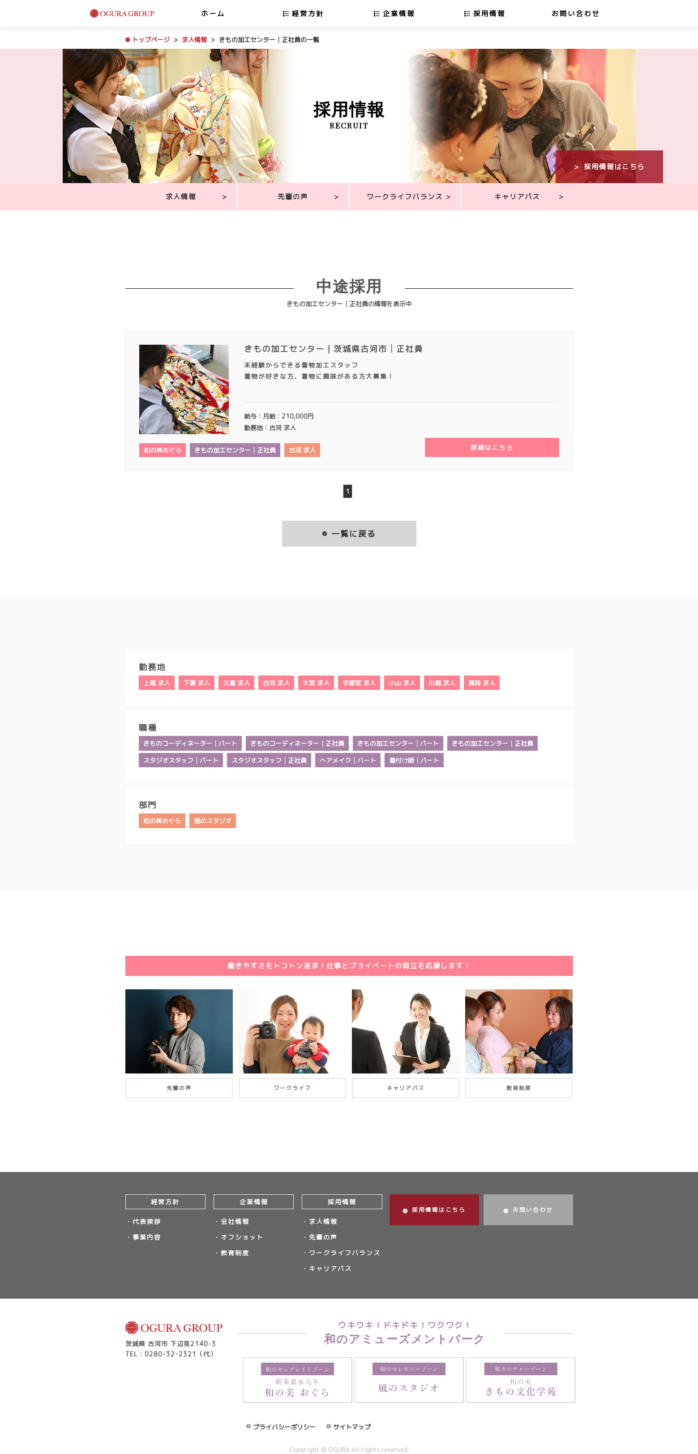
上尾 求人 (156, 682)
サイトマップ (352, 1417)
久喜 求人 (236, 682)
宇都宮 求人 (359, 682)
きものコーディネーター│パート (190, 742)
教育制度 (235, 1246)
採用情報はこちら (614, 166)
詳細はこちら (492, 448)
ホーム (213, 13)
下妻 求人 (196, 682)
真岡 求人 (481, 682)
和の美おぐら (162, 450)
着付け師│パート (414, 758)
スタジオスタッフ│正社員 (269, 758)
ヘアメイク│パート (348, 758)
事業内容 (147, 1232)
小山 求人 (402, 682)
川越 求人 (441, 682)
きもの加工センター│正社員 (235, 450)
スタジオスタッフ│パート (180, 758)
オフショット (242, 1232)
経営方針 (308, 13)
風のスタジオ (212, 818)
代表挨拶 (147, 1218)
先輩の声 (293, 196)
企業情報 (399, 13)
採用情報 (489, 13)
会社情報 (235, 1218)
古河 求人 (302, 450)
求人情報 (194, 39)
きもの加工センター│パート (398, 742)
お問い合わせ (576, 13)
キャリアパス (517, 196)
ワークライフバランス (405, 196)
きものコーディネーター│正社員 (297, 742)
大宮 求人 (316, 682)
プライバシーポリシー (284, 1417)
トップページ (151, 39)
